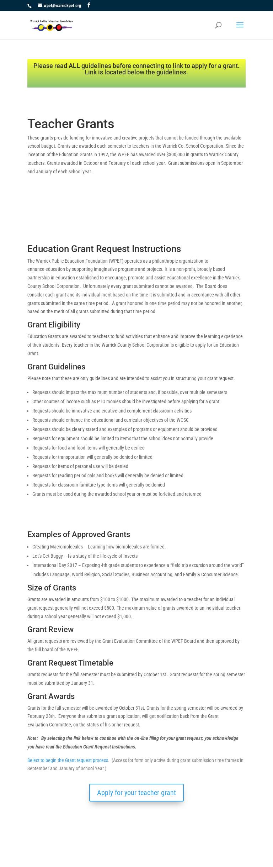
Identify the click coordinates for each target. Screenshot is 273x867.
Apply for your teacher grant (136, 792)
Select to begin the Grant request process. (68, 760)
